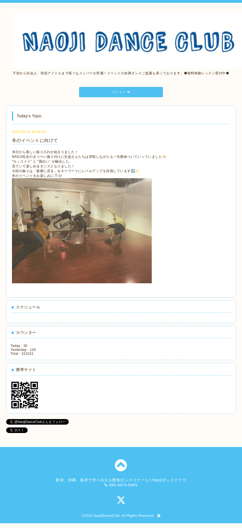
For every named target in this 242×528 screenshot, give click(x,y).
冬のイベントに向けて (35, 140)
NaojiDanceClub (107, 516)
